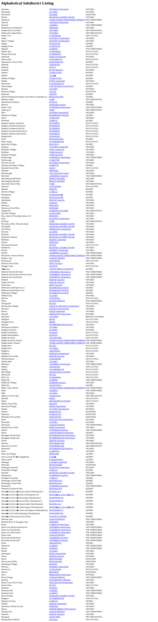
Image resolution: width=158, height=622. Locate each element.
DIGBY (52, 168)
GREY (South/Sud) (56, 150)
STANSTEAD (54, 44)
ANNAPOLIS (54, 65)
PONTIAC (53, 102)
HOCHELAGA (55, 491)
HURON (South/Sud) (57, 240)
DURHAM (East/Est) (57, 105)
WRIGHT (53, 94)
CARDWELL (54, 451)
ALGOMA (53, 12)
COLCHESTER (55, 338)
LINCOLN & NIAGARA (59, 309)
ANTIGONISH (55, 186)
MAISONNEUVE (56, 62)
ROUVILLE (54, 144)
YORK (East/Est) (56, 152)
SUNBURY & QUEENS (58, 211)
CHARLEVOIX (55, 73)
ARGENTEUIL (55, 385)
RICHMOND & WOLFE (59, 115)
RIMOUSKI (54, 454)
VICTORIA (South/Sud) (58, 147)
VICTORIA (53, 30)
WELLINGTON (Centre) (59, 173)
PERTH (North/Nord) (57, 406)
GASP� (52, 76)
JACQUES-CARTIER (57, 516)
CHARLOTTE (55, 396)
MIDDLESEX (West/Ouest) (60, 314)
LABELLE (53, 121)
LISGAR (52, 92)
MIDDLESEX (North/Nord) (60, 229)
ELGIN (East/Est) (56, 70)
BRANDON (54, 572)
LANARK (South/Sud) (58, 462)
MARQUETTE (55, 412)
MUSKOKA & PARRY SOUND (62, 17)
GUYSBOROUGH (56, 84)
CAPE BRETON (55, 59)
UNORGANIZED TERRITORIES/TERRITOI (67, 20)
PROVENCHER (55, 465)
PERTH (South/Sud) (57, 427)
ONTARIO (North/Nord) (59, 9)
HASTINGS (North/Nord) (59, 38)
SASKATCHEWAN (57, 258)
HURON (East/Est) (56, 556)
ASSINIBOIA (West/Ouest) (60, 107)
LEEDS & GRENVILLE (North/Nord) (64, 306)
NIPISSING (54, 28)
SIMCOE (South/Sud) (57, 604)
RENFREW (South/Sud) (58, 250)
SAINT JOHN (54, 617)
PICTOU (52, 245)
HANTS (52, 67)
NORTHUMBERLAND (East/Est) (62, 609)
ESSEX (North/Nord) (57, 57)
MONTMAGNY (55, 481)
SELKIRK (53, 15)
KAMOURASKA (56, 460)
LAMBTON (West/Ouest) (59, 525)
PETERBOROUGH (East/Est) (61, 325)
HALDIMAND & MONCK (60, 580)
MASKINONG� (56, 195)
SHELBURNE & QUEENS (60, 372)
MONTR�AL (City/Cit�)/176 (61, 495)
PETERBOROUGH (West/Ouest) (62, 435)
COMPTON (54, 165)
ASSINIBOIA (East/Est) (58, 176)
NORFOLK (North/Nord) (59, 354)
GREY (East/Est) (56, 263)
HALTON (53, 404)
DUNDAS (53, 203)
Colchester (53, 333)
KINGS (52, 398)
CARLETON (54, 118)
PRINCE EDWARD (57, 179)
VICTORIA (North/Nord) (59, 409)
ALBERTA (53, 25)
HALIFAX (53, 266)
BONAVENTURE (56, 97)
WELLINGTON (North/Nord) (61, 420)
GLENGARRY (55, 213)
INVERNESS (54, 123)
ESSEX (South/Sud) (57, 81)
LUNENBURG (55, 36)
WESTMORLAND (56, 443)
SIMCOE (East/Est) (57, 200)
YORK (52, 99)
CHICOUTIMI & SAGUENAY (61, 86)
